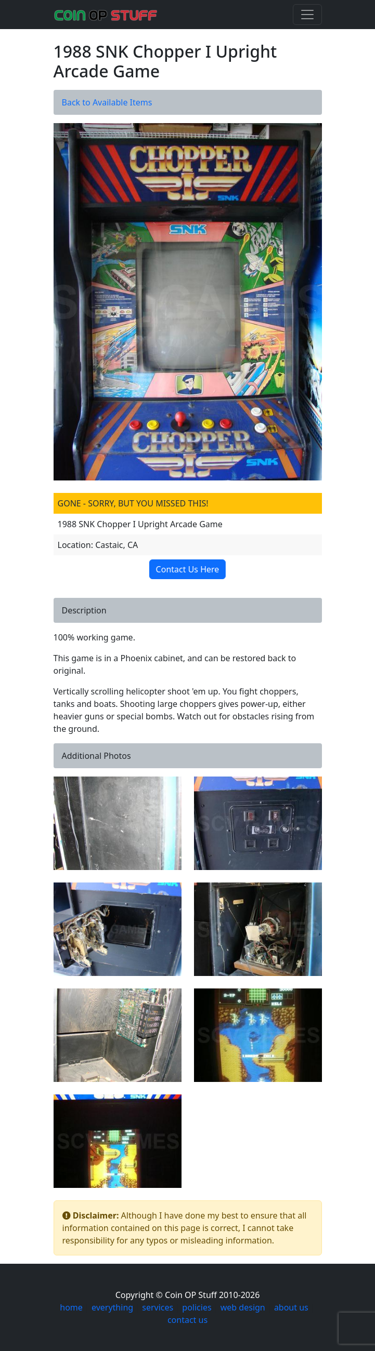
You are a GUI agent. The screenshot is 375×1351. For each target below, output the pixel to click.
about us (291, 1307)
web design (243, 1307)
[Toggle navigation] (307, 14)
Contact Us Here (188, 569)
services (157, 1307)
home (71, 1307)
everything (112, 1307)
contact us (187, 1320)
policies (196, 1307)
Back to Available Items (107, 102)
